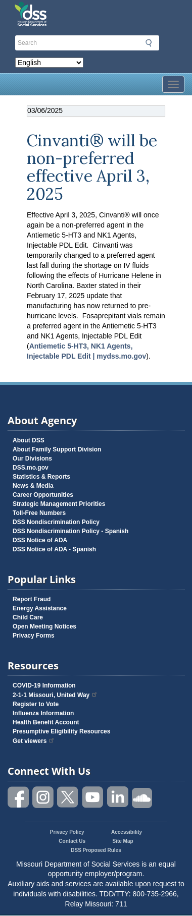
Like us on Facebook (19, 797)
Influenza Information (43, 713)
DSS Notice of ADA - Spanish (54, 549)
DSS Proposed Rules (96, 850)
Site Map (123, 841)
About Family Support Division (57, 449)
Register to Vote (36, 704)
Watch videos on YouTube (93, 797)
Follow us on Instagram (43, 797)
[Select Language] (49, 63)
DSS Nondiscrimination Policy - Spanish (70, 531)
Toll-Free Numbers (39, 513)
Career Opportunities (43, 494)
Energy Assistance (40, 608)
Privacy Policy (67, 832)
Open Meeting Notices (44, 626)
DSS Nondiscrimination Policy (56, 522)
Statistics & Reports (41, 476)
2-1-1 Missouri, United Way (55, 695)
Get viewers (34, 741)
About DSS (28, 440)
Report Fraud (32, 599)
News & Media (33, 485)
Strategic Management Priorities (59, 503)
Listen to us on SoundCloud (142, 797)
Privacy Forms (34, 635)
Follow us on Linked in (118, 797)
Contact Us (72, 841)
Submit (149, 43)
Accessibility (126, 832)
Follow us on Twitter (68, 797)
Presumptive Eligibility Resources (61, 731)
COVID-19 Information (44, 685)
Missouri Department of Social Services (72, 11)
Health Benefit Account (46, 722)
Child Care (28, 617)
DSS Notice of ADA (40, 540)
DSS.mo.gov (31, 467)
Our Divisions (32, 458)
